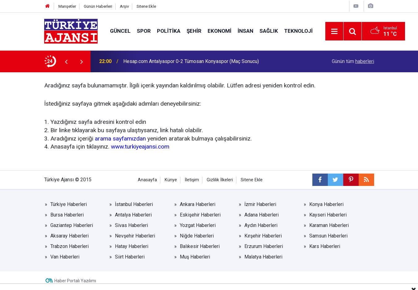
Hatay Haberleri (131, 246)
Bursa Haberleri (67, 215)
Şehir (194, 31)
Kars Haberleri (324, 246)
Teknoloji (298, 31)
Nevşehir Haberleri (135, 236)
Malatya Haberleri (263, 257)
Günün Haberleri (98, 6)
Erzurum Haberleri (263, 246)
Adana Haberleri (261, 215)
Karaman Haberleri (329, 225)
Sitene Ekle (146, 6)
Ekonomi (219, 31)
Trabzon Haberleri (69, 246)
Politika (168, 31)
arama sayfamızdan (120, 138)
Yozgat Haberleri (198, 225)
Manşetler (67, 6)
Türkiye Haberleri (68, 204)
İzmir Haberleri (260, 204)
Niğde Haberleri (197, 236)
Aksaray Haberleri (69, 236)
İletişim (192, 180)
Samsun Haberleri (328, 236)
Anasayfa (147, 180)
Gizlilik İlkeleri (220, 180)
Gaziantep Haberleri (71, 225)
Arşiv (124, 6)
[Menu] (334, 31)
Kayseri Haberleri (328, 215)
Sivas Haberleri (131, 225)
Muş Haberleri (195, 257)
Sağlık (269, 31)
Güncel (120, 31)
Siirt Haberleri (130, 257)
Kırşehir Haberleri (263, 236)
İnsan (245, 31)
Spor (144, 31)
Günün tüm (353, 61)
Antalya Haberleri (133, 215)
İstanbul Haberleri (134, 204)
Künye (171, 180)
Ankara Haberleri (197, 204)
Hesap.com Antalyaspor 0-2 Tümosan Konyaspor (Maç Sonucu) (191, 61)
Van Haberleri (64, 257)
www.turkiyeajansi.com (140, 146)
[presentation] (66, 61)
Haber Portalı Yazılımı (75, 280)
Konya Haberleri (326, 204)
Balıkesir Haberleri (200, 246)
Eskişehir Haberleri (200, 215)
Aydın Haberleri (260, 225)
